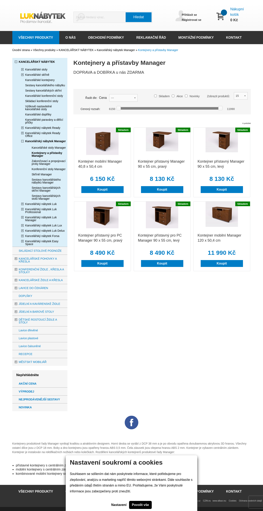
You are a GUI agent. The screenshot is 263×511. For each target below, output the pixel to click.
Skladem (162, 96)
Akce (177, 96)
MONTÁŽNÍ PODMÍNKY (196, 37)
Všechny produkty (44, 50)
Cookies (232, 501)
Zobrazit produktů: (218, 96)
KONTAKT (234, 37)
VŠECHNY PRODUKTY (35, 37)
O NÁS (70, 37)
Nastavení (119, 505)
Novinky (192, 96)
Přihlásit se (189, 14)
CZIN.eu (207, 501)
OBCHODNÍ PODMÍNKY (106, 37)
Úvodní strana (21, 50)
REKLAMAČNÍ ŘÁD (151, 37)
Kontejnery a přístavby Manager (158, 50)
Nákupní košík (237, 12)
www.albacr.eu (219, 501)
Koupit (102, 189)
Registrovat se (191, 19)
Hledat (138, 17)
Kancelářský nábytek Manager (116, 50)
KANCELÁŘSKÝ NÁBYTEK (76, 50)
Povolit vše (140, 505)
